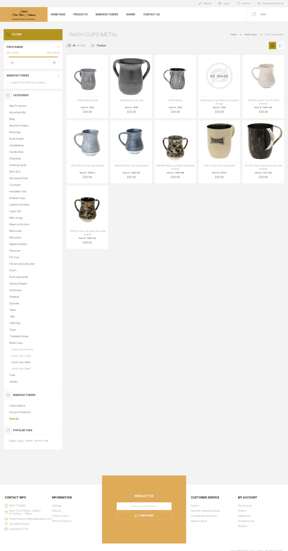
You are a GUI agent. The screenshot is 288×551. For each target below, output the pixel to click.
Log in (226, 3)
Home (233, 34)
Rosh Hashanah (18, 277)
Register (207, 3)
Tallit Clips (15, 323)
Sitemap (56, 505)
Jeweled (29, 440)
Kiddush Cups (17, 198)
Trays (12, 329)
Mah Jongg (15, 217)
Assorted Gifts (17, 112)
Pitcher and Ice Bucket (22, 263)
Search (195, 505)
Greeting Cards (17, 165)
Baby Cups (16, 441)
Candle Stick (16, 152)
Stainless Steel (41, 440)
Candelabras (16, 145)
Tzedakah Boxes (19, 336)
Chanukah (15, 158)
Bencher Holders (19, 125)
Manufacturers (18, 75)
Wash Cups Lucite (21, 355)
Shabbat (14, 296)
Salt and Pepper (18, 283)
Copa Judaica (17, 405)
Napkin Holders (18, 244)
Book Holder (16, 138)
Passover (14, 250)
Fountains (15, 184)
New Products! (17, 105)
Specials (14, 303)
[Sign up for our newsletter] (144, 506)
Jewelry (13, 381)
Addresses (244, 515)
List (280, 45)
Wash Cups (16, 342)
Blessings (15, 132)
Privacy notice (60, 515)
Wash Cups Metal (21, 362)
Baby (12, 119)
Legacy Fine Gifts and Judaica (28, 82)
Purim (12, 270)
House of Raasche (20, 412)
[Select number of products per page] (71, 45)
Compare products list (273, 3)
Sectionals (15, 290)
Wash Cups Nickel (21, 368)
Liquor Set (15, 211)
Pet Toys (14, 257)
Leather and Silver (19, 204)
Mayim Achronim (19, 224)
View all (13, 418)
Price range (15, 47)
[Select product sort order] (104, 45)
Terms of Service (61, 521)
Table (12, 310)
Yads (12, 375)
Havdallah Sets (18, 191)
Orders (242, 510)
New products (199, 521)
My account (245, 505)
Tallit (12, 316)
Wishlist (242, 526)
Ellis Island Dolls (18, 178)
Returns (56, 510)
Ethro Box (15, 171)
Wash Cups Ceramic (22, 349)
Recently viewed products (205, 510)
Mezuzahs (15, 237)
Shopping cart (246, 521)
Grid (272, 45)
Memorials (15, 231)
